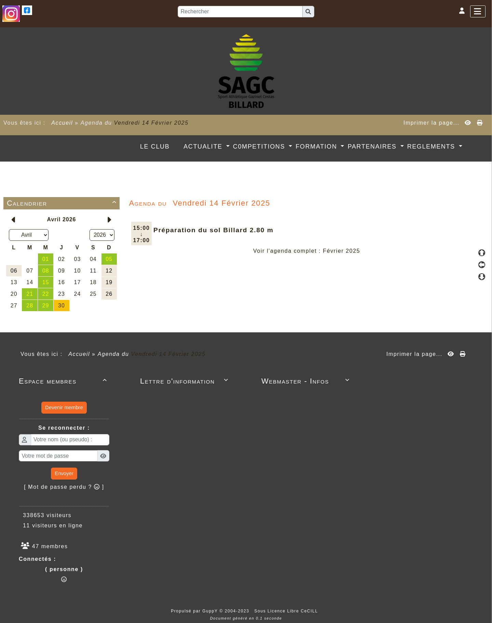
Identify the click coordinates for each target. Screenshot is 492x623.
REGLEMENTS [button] (432, 146)
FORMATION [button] (317, 146)
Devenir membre (64, 407)
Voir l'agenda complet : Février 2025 (306, 251)
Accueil (62, 123)
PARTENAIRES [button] (373, 146)
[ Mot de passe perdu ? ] (64, 487)
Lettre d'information (185, 381)
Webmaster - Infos (306, 381)
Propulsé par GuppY (195, 611)
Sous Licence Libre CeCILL (286, 611)
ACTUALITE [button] (203, 146)
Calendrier (63, 203)
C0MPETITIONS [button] (260, 146)
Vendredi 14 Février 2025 (151, 123)
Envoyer (64, 473)
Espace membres (64, 381)
